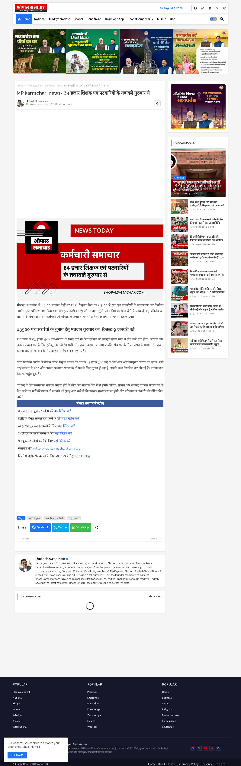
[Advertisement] (90, 138)
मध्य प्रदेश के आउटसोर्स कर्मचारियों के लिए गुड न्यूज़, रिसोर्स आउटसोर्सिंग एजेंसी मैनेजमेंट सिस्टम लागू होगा (206, 223)
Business (167, 698)
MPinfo (161, 19)
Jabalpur (17, 715)
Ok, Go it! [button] (17, 755)
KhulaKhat (168, 727)
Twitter (62, 527)
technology (94, 715)
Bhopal (78, 19)
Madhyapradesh (59, 19)
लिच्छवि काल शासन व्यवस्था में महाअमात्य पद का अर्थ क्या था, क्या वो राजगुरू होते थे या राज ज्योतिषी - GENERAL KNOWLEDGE (206, 276)
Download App (114, 19)
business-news (170, 715)
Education (93, 703)
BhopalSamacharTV (140, 19)
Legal (165, 703)
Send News (94, 19)
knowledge (93, 709)
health (91, 721)
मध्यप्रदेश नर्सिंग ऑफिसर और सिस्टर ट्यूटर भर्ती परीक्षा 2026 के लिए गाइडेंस (207, 290)
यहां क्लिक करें (62, 411)
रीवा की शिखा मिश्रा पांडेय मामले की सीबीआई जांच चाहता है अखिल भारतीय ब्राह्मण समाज (207, 309)
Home (26, 19)
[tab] (24, 19)
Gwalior (17, 721)
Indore (16, 709)
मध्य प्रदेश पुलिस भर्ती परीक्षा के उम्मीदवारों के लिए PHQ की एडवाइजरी (207, 204)
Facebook (43, 527)
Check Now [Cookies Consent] (29, 746)
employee (34, 518)
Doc (172, 19)
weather (92, 727)
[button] (213, 19)
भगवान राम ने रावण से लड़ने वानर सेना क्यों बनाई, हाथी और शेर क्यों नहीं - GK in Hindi (207, 257)
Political (92, 692)
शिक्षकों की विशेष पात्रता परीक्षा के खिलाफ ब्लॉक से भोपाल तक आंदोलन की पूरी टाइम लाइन (206, 240)
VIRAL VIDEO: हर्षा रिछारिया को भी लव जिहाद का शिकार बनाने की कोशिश (207, 325)
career (166, 692)
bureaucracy (169, 721)
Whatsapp (82, 527)
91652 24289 (80, 456)
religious (167, 709)
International (20, 727)
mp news (32, 85)
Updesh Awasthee (50, 559)
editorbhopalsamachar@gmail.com (58, 448)
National (39, 19)
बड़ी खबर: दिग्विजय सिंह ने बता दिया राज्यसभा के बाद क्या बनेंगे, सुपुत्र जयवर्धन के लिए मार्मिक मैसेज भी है (206, 344)
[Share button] (96, 527)
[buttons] (195, 8)
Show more (155, 596)
